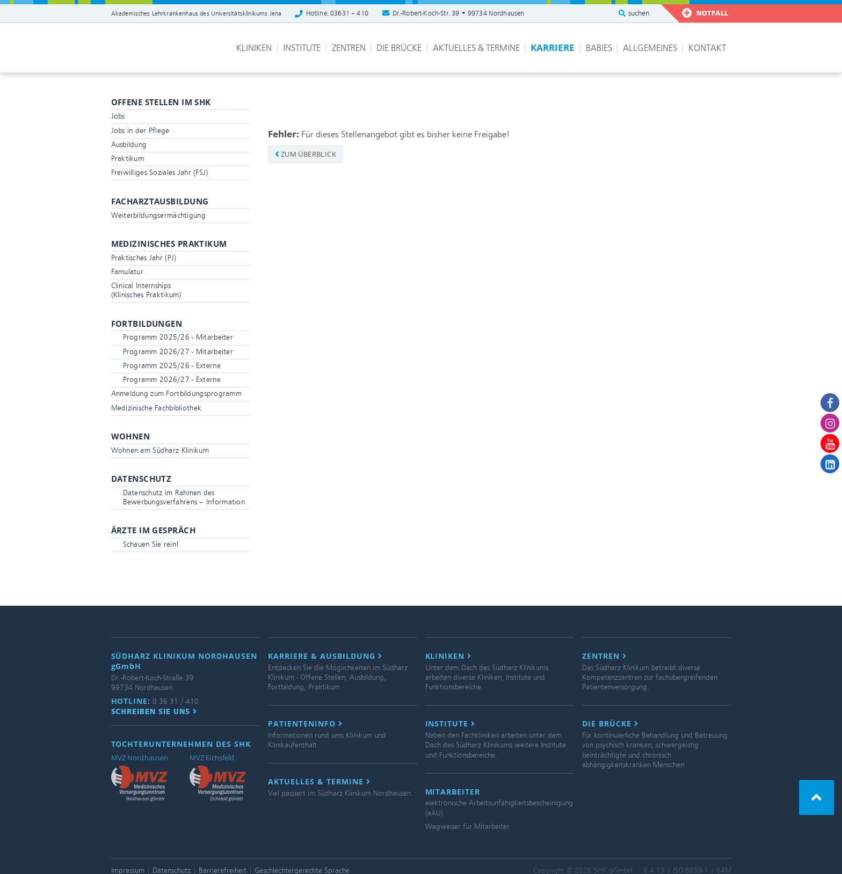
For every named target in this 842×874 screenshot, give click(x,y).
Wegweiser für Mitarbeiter (467, 826)
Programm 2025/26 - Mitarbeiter (178, 337)
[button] (816, 797)
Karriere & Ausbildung (325, 656)
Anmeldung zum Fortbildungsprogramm (176, 394)
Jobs (118, 116)
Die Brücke (399, 48)
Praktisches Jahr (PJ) (144, 258)
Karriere (553, 47)
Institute (302, 48)
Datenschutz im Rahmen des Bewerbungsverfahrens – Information (184, 497)
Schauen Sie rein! (151, 544)
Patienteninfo (305, 724)
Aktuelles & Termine (476, 48)
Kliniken (254, 48)
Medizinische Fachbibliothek (156, 408)
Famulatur (127, 272)
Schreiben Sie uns (154, 711)
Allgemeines (650, 48)
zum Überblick (305, 154)
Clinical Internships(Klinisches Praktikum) (146, 290)
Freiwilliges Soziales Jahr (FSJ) (159, 172)
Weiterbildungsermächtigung (158, 215)
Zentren (349, 48)
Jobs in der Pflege (140, 131)
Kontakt (707, 48)
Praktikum (127, 159)
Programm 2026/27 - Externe (172, 380)
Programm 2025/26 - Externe (172, 366)
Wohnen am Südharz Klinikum (160, 450)
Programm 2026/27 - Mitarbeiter (178, 352)
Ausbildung (129, 145)
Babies (599, 48)
